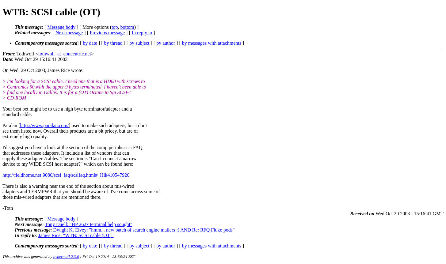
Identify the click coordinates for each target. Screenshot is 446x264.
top (115, 27)
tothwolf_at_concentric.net (64, 53)
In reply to (142, 32)
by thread (113, 43)
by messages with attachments (211, 43)
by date (90, 43)
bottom (127, 27)
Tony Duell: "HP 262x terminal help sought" (88, 224)
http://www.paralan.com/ (44, 125)
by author (165, 43)
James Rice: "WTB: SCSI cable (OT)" (75, 235)
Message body (61, 27)
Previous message (107, 32)
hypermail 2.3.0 (66, 256)
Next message (69, 32)
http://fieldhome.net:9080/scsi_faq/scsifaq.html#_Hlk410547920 (65, 175)
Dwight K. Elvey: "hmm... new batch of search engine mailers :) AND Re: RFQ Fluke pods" (143, 229)
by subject (139, 43)
